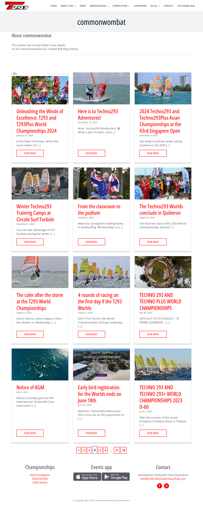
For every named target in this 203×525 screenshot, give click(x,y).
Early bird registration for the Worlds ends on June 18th (99, 394)
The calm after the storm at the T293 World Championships (39, 301)
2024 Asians (40, 482)
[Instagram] (166, 485)
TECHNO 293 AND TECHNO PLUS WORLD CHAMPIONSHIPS (160, 301)
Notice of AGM (30, 387)
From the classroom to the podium (99, 209)
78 (123, 450)
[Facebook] (159, 485)
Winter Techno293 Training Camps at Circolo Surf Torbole (35, 213)
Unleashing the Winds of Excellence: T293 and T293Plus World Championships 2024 (39, 121)
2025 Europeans (40, 475)
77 (116, 450)
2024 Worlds (40, 478)
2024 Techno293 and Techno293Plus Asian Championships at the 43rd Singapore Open (160, 121)
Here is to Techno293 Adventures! (98, 114)
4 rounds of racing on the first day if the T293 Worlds (100, 301)
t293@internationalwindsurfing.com (163, 478)
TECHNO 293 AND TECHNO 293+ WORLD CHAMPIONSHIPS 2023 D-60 (160, 397)
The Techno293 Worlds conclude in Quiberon (161, 209)
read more (30, 153)
